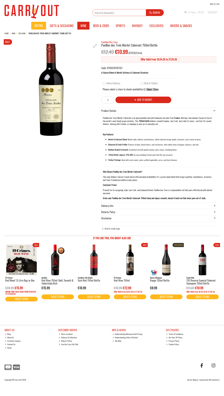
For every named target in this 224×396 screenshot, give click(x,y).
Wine (83, 25)
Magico (195, 379)
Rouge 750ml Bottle (159, 280)
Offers (38, 25)
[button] (95, 45)
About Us (9, 337)
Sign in (212, 3)
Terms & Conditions (174, 334)
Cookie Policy (172, 344)
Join (218, 3)
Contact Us (10, 344)
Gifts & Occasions (62, 25)
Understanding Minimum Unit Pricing (127, 334)
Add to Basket (143, 100)
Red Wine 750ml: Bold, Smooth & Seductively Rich (57, 282)
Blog (8, 334)
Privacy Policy (172, 341)
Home (8, 347)
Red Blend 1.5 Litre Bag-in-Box (19, 280)
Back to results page (112, 228)
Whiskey (137, 25)
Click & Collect (151, 83)
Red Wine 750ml (122, 280)
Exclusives (156, 25)
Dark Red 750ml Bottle (89, 280)
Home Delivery (113, 83)
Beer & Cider (101, 25)
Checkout (213, 12)
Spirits (120, 25)
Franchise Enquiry (13, 341)
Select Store (152, 89)
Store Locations (66, 334)
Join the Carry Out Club (68, 344)
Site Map (117, 341)
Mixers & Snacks (181, 25)
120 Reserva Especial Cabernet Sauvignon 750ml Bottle (201, 282)
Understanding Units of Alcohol (125, 337)
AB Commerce (214, 379)
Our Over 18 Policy (174, 337)
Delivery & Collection (68, 337)
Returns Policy (65, 341)
